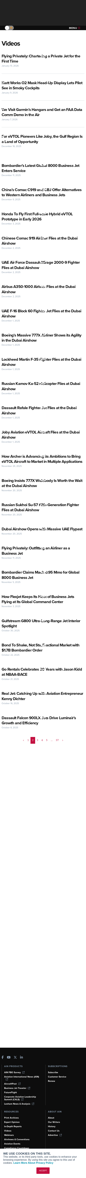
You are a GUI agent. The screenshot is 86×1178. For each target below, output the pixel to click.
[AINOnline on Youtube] (9, 1057)
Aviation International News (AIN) (21, 1078)
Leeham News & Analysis (19, 1103)
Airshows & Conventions (17, 1139)
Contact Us (54, 1130)
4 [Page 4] (42, 755)
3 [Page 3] (37, 755)
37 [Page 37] (57, 755)
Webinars (9, 1135)
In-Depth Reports (13, 1126)
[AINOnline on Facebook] (3, 1057)
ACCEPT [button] (43, 1171)
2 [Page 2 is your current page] (33, 755)
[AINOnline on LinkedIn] (21, 1057)
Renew (51, 1081)
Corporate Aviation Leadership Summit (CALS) (20, 1098)
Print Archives (11, 1117)
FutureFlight (10, 1092)
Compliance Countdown (17, 1148)
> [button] (62, 755)
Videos (8, 1130)
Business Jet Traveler (17, 1088)
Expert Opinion (12, 1122)
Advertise (55, 1135)
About (51, 1117)
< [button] (23, 755)
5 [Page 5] (46, 755)
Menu (74, 28)
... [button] (51, 755)
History (52, 1126)
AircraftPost (12, 1083)
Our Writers (54, 1122)
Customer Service (57, 1076)
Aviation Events (12, 1143)
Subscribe (53, 1072)
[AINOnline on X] (15, 1057)
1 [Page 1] (28, 755)
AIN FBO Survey (14, 1072)
